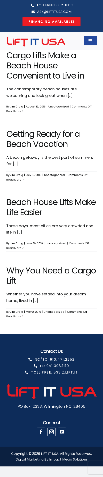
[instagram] (51, 432)
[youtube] (62, 432)
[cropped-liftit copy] (35, 36)
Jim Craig (16, 107)
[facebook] (41, 432)
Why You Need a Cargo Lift (51, 276)
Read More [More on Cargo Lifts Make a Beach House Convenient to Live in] (13, 111)
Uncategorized (58, 107)
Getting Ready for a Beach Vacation (43, 139)
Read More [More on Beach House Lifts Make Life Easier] (13, 248)
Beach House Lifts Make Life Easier (51, 207)
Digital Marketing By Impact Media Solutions (52, 459)
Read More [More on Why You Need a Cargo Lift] (13, 316)
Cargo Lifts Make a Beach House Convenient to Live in (45, 65)
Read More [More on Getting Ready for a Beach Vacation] (13, 180)
